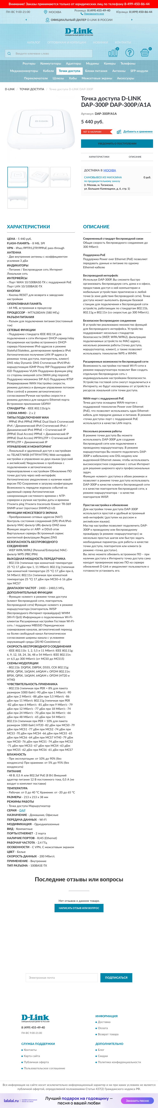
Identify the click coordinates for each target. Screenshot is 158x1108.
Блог (101, 1050)
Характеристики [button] (99, 157)
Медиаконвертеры (24, 71)
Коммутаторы (50, 63)
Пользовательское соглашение (44, 1068)
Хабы (73, 78)
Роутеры (29, 63)
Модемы (92, 63)
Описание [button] (135, 157)
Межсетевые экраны (97, 78)
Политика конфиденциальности (119, 1062)
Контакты (123, 42)
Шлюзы (58, 78)
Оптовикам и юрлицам (66, 42)
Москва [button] (109, 170)
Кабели (48, 71)
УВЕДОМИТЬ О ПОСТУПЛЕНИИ (117, 143)
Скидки (103, 1056)
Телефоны (128, 63)
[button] (92, 13)
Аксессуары (125, 78)
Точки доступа (69, 71)
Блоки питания (96, 71)
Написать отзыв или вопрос (79, 908)
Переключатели (36, 78)
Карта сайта (32, 1056)
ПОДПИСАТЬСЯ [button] (116, 977)
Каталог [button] (33, 42)
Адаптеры (73, 63)
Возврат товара (108, 1034)
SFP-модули (139, 71)
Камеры (110, 63)
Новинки (100, 42)
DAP (22, 810)
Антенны (118, 71)
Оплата (103, 1028)
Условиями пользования (76, 990)
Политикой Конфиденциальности (99, 987)
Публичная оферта (36, 1062)
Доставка (104, 1022)
